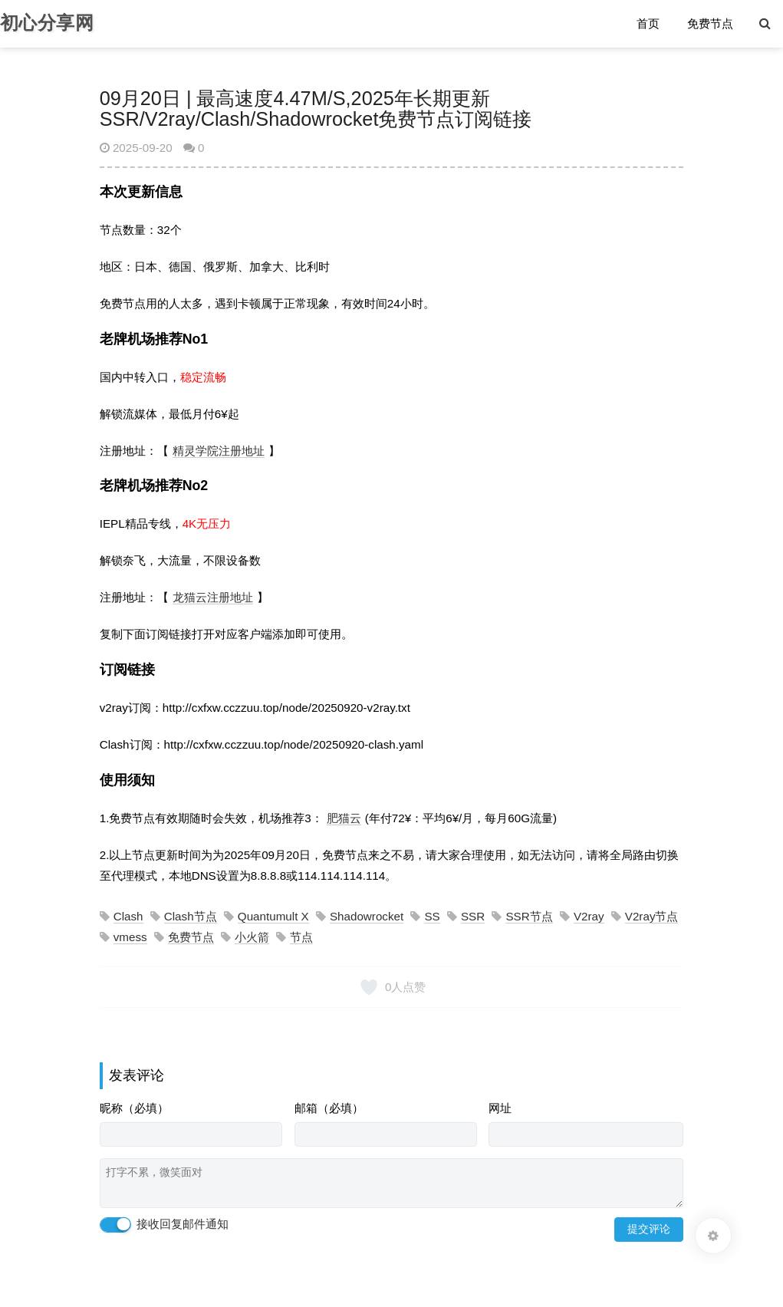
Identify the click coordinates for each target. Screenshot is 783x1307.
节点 (301, 936)
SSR (473, 916)
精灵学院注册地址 (219, 450)
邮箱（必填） (329, 1107)
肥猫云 (344, 818)
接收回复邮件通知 (164, 1225)
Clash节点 (190, 916)
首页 (648, 24)
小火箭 (252, 936)
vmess (130, 936)
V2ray (589, 916)
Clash (128, 916)
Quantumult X (273, 916)
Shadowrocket (366, 916)
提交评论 (648, 1229)
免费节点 (711, 24)
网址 (500, 1107)
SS (431, 916)
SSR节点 (528, 916)
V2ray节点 (652, 916)
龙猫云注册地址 (213, 597)
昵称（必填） (134, 1107)
